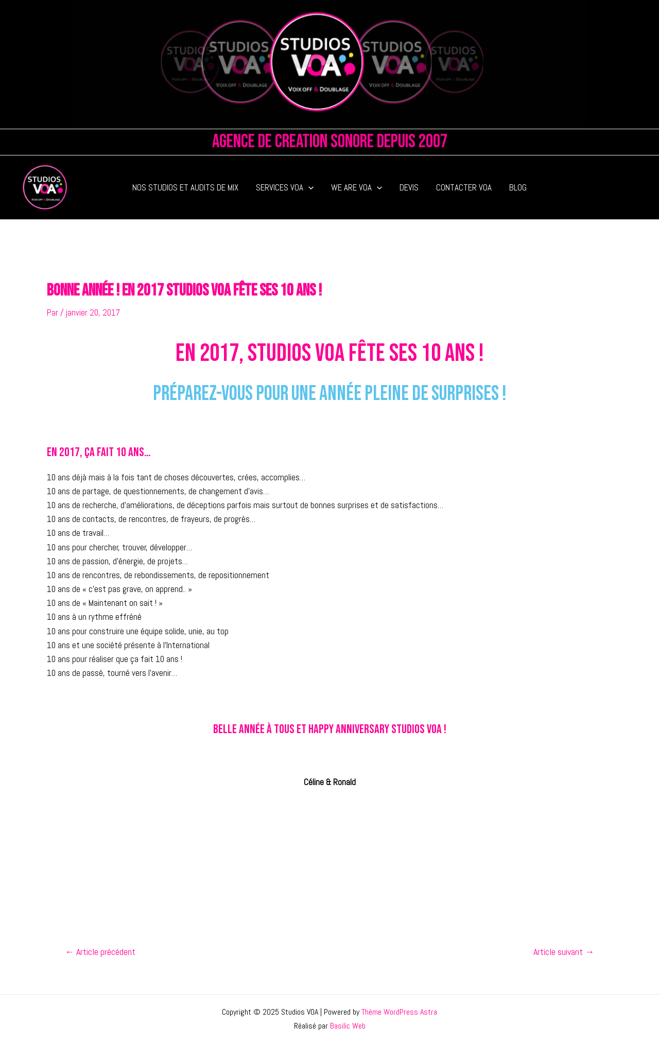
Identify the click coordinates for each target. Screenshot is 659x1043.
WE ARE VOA (356, 187)
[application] (308, 187)
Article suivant (563, 952)
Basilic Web (348, 1025)
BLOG (518, 187)
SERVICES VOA (285, 187)
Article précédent (100, 952)
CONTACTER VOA (464, 187)
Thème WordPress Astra (399, 1011)
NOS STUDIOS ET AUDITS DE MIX (185, 187)
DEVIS (409, 187)
